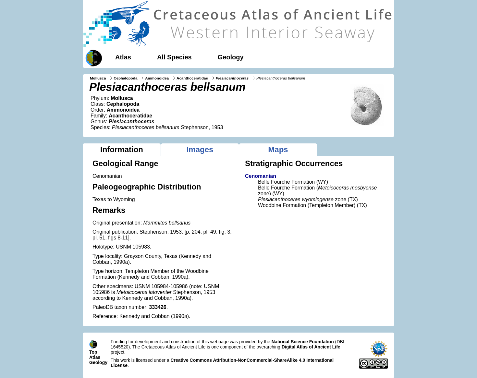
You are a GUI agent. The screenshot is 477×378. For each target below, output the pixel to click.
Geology (231, 57)
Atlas (123, 57)
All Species (174, 57)
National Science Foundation (303, 341)
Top (93, 352)
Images (200, 149)
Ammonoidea (157, 78)
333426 (157, 307)
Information (121, 149)
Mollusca (98, 78)
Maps (278, 149)
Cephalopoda (125, 78)
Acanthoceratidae (192, 78)
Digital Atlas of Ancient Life (311, 346)
